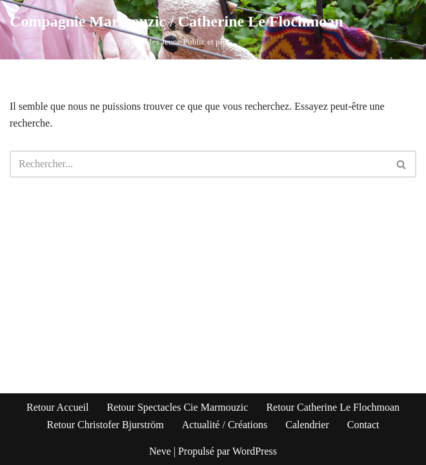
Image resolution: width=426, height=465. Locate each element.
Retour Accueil (57, 407)
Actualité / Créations (224, 424)
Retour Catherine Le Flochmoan (333, 407)
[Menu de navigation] (401, 30)
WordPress (254, 451)
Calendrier (307, 424)
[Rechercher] (198, 164)
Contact (363, 424)
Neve (160, 451)
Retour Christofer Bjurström (104, 424)
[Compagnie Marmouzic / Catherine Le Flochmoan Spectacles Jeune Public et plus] (176, 29)
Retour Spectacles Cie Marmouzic (177, 407)
